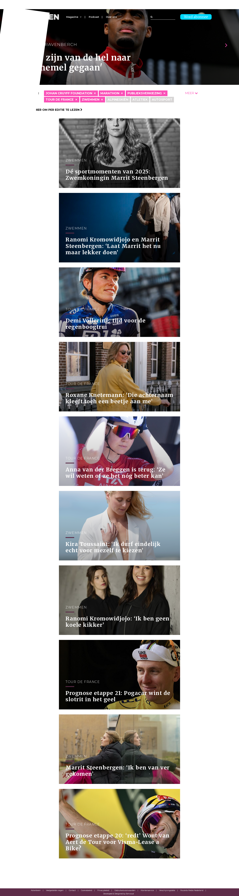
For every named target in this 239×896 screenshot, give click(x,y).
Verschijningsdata (167, 890)
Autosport (162, 99)
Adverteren (36, 890)
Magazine (72, 16)
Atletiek (140, 99)
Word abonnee (196, 17)
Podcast (94, 16)
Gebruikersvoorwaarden (125, 890)
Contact (72, 890)
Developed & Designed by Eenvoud (118, 894)
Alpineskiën (118, 99)
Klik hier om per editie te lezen (54, 109)
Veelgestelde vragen (55, 890)
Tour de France (60, 99)
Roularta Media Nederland (191, 890)
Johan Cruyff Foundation (69, 93)
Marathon (109, 93)
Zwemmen (90, 99)
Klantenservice (147, 890)
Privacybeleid (103, 890)
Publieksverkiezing (144, 93)
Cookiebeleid (86, 890)
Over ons (111, 16)
